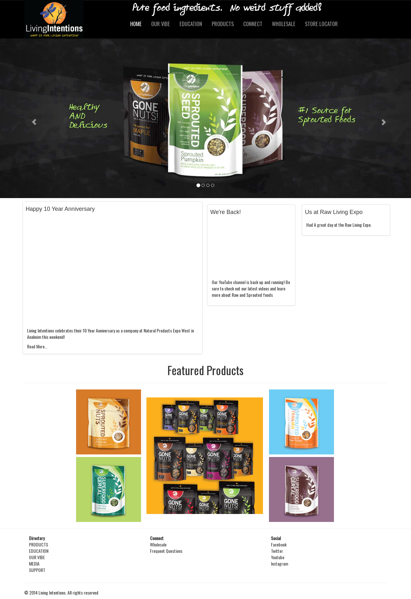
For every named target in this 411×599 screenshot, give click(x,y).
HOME (136, 24)
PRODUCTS (223, 24)
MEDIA (34, 563)
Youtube (277, 557)
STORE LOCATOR (321, 24)
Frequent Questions (166, 550)
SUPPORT (37, 570)
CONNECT (252, 24)
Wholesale (158, 544)
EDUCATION (191, 24)
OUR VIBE (160, 24)
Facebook (279, 544)
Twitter (277, 550)
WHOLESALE (283, 24)
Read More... (37, 346)
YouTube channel (232, 282)
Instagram (279, 563)
